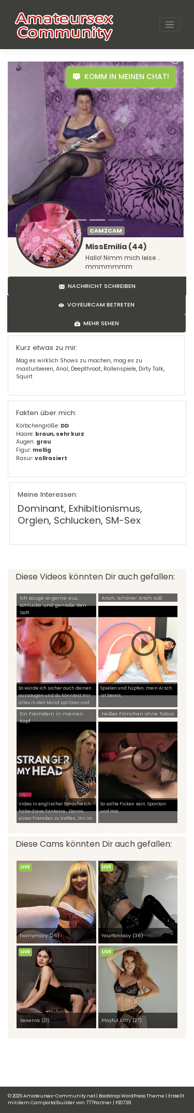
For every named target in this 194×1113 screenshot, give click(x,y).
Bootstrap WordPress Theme (132, 1096)
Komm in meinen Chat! (121, 77)
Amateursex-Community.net (59, 1096)
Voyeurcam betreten (96, 304)
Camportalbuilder (53, 1103)
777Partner (99, 1103)
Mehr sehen (96, 323)
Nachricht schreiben (97, 286)
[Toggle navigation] (169, 25)
